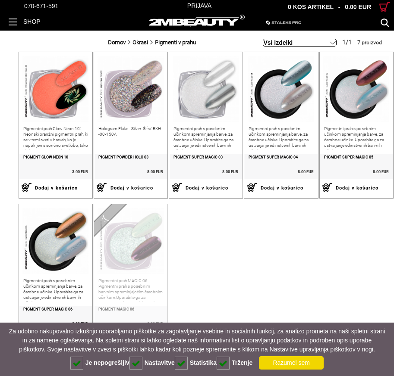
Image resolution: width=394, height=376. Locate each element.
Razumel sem (291, 362)
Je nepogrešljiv (99, 363)
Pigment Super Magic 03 (187, 160)
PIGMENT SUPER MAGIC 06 (29, 316)
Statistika (196, 363)
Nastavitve (152, 363)
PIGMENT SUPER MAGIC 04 (266, 160)
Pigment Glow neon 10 (27, 160)
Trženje (234, 363)
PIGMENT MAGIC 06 (102, 316)
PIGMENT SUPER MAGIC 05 (344, 160)
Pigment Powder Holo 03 (109, 160)
